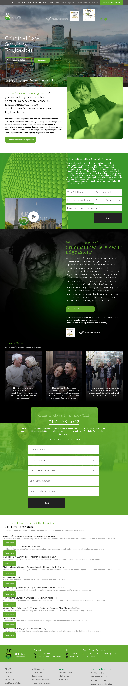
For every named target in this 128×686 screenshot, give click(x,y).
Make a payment (68, 3)
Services (8, 669)
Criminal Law (37, 669)
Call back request (22, 80)
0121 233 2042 (115, 3)
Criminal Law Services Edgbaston (21, 140)
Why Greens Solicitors (40, 676)
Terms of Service (65, 669)
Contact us (42, 60)
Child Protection (38, 666)
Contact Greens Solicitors (47, 654)
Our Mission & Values (13, 680)
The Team (89, 654)
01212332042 (101, 677)
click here (80, 527)
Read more (9, 540)
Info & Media (64, 673)
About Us (8, 666)
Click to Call (10, 80)
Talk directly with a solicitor (15, 82)
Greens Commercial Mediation (87, 3)
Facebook (72, 654)
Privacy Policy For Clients (41, 680)
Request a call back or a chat (64, 436)
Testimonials (37, 673)
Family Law (9, 676)
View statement (54, 3)
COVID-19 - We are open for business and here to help (27, 3)
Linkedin (72, 651)
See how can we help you (18, 60)
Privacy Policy (64, 676)
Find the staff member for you (41, 80)
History (8, 673)
